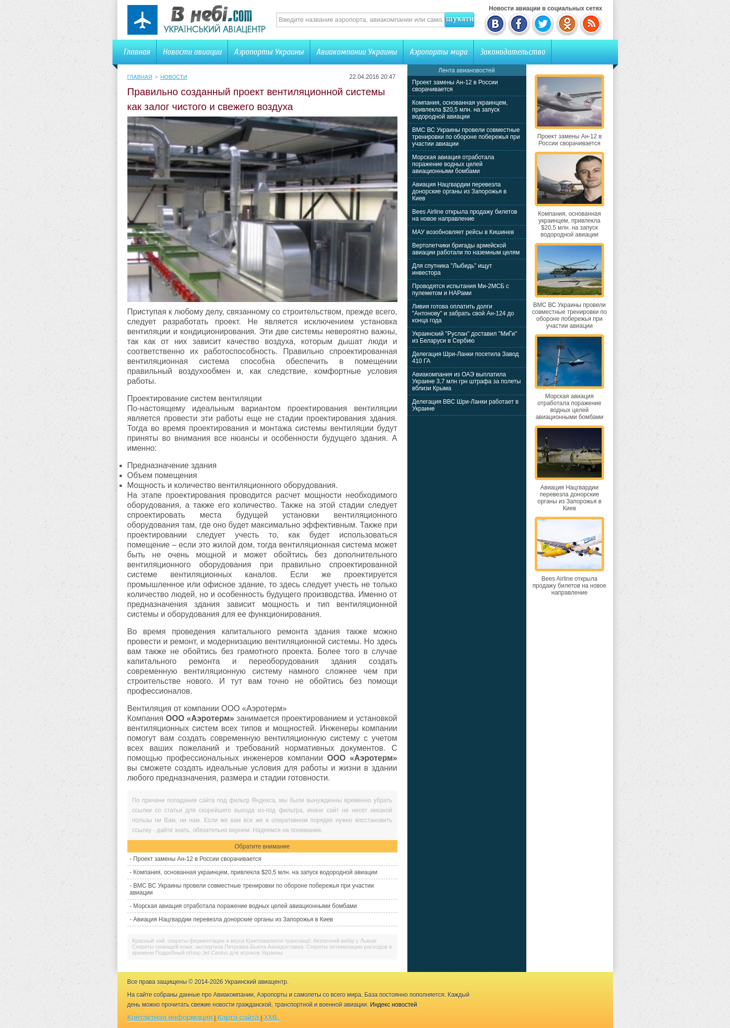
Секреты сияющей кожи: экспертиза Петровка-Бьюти (199, 947)
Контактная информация (170, 1017)
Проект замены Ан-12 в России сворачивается (197, 858)
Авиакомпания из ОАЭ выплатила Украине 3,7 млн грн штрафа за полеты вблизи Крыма (466, 381)
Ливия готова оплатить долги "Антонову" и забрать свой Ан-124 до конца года (463, 313)
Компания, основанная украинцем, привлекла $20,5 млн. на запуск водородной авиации (255, 872)
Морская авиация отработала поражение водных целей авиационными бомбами (245, 906)
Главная (136, 52)
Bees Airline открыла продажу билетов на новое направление (464, 215)
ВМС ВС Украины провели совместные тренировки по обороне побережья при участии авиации (466, 136)
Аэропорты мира (438, 52)
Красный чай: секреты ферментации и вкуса (188, 941)
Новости (173, 77)
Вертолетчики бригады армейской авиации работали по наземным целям (466, 249)
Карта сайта (238, 1017)
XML (271, 1017)
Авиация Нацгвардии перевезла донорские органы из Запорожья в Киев (233, 919)
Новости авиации (192, 52)
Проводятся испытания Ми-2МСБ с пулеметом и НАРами (460, 290)
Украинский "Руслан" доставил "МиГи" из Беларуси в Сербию (464, 337)
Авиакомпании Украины (356, 52)
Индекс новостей (393, 1004)
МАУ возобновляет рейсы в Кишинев (463, 232)
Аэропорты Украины (269, 52)
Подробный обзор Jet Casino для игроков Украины (219, 953)
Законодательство (512, 52)
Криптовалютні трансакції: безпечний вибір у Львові (311, 941)
